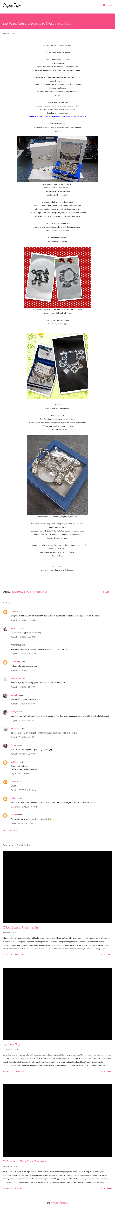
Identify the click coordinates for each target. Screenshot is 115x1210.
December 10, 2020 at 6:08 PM (24, 823)
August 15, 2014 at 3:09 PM (23, 687)
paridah (14, 695)
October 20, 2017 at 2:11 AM (24, 790)
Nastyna (14, 711)
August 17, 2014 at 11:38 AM (23, 753)
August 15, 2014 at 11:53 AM (23, 637)
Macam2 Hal (23, 592)
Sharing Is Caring (38, 592)
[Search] (104, 4)
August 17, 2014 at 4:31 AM (23, 737)
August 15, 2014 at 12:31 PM (23, 653)
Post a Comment (10, 830)
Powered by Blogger (57, 1203)
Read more (106, 955)
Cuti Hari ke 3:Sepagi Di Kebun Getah (24, 1161)
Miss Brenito (16, 678)
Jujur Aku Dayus (12, 1044)
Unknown (15, 611)
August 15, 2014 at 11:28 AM (23, 620)
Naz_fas (14, 814)
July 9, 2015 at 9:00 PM (21, 773)
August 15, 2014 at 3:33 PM (23, 703)
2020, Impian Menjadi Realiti (20, 927)
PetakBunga (16, 661)
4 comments (17, 955)
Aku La (13, 592)
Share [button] (106, 592)
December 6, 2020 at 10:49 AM (24, 806)
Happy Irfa (12, 5)
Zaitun (13, 745)
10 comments (17, 1071)
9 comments (17, 1188)
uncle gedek (16, 628)
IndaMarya (15, 728)
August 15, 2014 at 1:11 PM (23, 670)
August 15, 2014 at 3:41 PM (23, 720)
